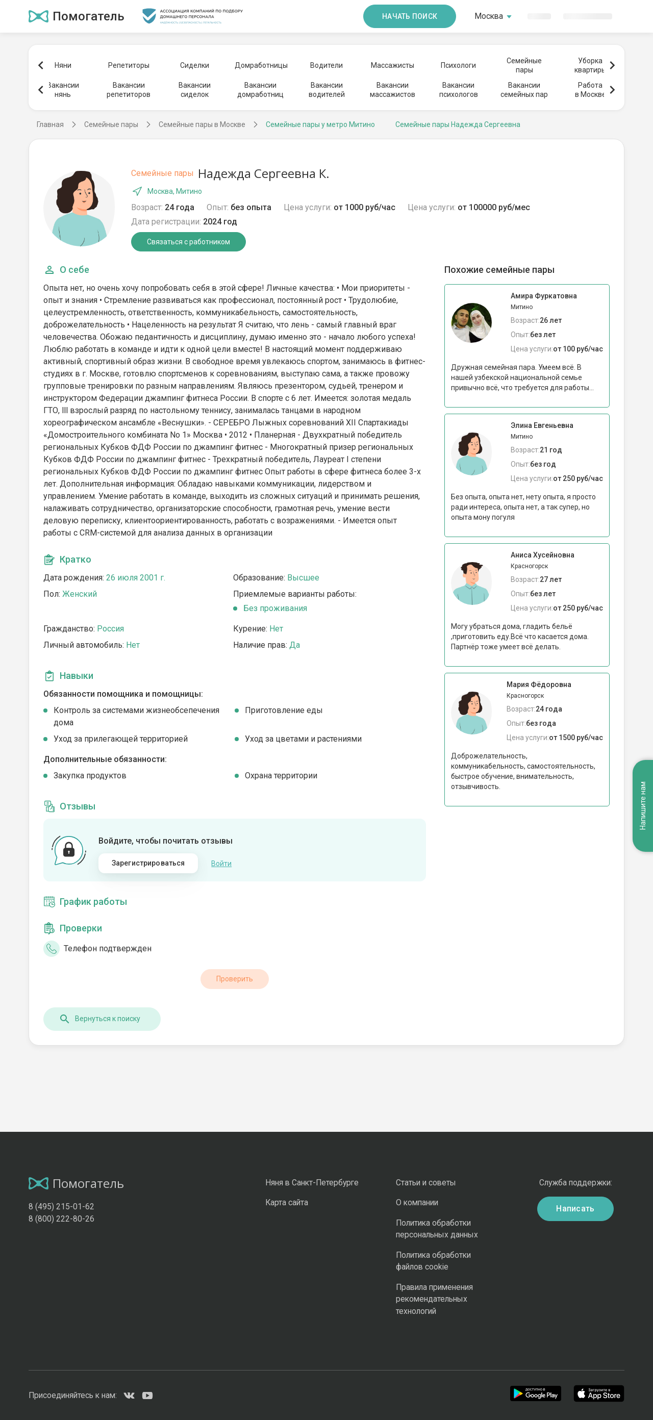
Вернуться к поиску (99, 1019)
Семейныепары (524, 65)
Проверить (234, 979)
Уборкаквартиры (590, 65)
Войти (221, 863)
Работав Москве (590, 89)
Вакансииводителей (327, 89)
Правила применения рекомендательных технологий (434, 1299)
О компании (417, 1202)
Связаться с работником (188, 242)
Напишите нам (643, 806)
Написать (575, 1208)
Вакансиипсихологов (458, 89)
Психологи (458, 65)
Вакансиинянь (63, 89)
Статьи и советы (426, 1182)
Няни (63, 65)
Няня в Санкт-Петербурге (312, 1182)
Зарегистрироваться (148, 863)
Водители (326, 65)
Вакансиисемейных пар (524, 89)
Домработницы (261, 65)
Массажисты (392, 65)
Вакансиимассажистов (392, 89)
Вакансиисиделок (195, 89)
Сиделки (194, 65)
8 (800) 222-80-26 (61, 1219)
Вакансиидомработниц (260, 89)
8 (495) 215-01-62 (61, 1206)
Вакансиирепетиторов (128, 89)
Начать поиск (409, 16)
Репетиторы (128, 65)
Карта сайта (286, 1202)
